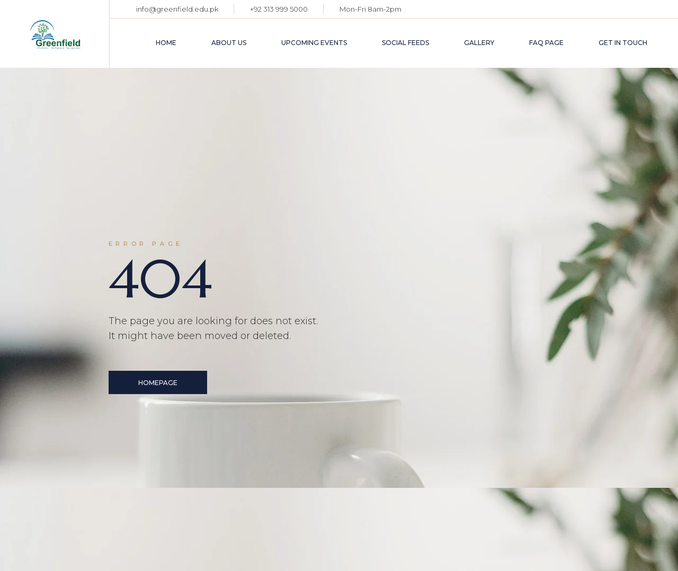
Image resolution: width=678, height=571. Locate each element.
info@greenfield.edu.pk (177, 9)
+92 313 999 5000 (279, 9)
